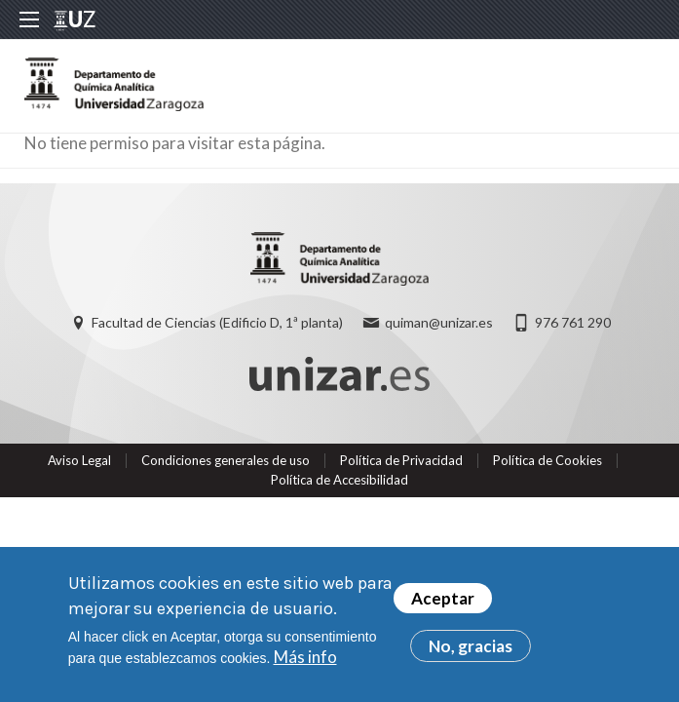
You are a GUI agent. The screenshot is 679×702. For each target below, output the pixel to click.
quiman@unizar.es (439, 322)
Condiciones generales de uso (225, 460)
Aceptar (442, 598)
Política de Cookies (547, 460)
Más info (305, 656)
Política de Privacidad (401, 460)
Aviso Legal (79, 460)
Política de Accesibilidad (339, 480)
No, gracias (470, 646)
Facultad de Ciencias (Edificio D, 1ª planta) (217, 322)
